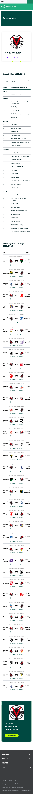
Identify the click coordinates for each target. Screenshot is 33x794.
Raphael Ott (15, 210)
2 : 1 (16, 273)
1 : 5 (16, 421)
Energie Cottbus (5, 432)
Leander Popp (15, 221)
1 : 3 (16, 503)
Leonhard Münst (16, 195)
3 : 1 (16, 398)
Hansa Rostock (28, 387)
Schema (12, 265)
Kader (5, 79)
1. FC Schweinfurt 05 (27, 261)
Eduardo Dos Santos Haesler (20, 102)
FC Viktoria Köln (5, 261)
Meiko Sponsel (15, 135)
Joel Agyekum (15, 153)
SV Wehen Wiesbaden (5, 410)
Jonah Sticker (15, 142)
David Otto (14, 203)
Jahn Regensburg (27, 295)
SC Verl (28, 421)
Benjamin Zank (15, 214)
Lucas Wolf (14, 173)
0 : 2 (16, 651)
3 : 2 (16, 432)
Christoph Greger (16, 128)
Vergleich (20, 265)
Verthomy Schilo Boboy (18, 138)
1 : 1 (16, 686)
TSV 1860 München (5, 353)
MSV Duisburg (28, 467)
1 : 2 (16, 594)
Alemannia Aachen (5, 456)
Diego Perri (14, 217)
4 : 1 (16, 365)
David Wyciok (15, 107)
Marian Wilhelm (16, 95)
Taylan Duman (15, 156)
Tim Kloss (14, 170)
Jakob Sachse (15, 228)
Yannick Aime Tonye (17, 224)
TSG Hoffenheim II (27, 319)
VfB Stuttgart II (5, 330)
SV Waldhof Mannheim (5, 284)
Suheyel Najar (15, 177)
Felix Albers (14, 187)
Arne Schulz (14, 117)
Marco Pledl (15, 131)
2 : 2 (16, 353)
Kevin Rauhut (15, 110)
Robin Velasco (15, 207)
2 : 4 (16, 387)
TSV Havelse (27, 364)
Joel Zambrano (15, 180)
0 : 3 (16, 307)
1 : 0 (16, 295)
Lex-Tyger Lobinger (17, 198)
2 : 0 (16, 261)
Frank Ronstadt (16, 145)
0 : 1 (16, 410)
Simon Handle (15, 163)
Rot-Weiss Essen (5, 376)
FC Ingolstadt (27, 398)
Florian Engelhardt (17, 166)
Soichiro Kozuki (16, 231)
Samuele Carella (16, 184)
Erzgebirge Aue (5, 307)
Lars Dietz (14, 124)
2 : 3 (16, 606)
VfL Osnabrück (27, 342)
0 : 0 (16, 342)
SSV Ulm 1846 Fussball (28, 444)
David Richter (15, 114)
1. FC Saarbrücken (6, 273)
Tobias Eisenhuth (16, 159)
